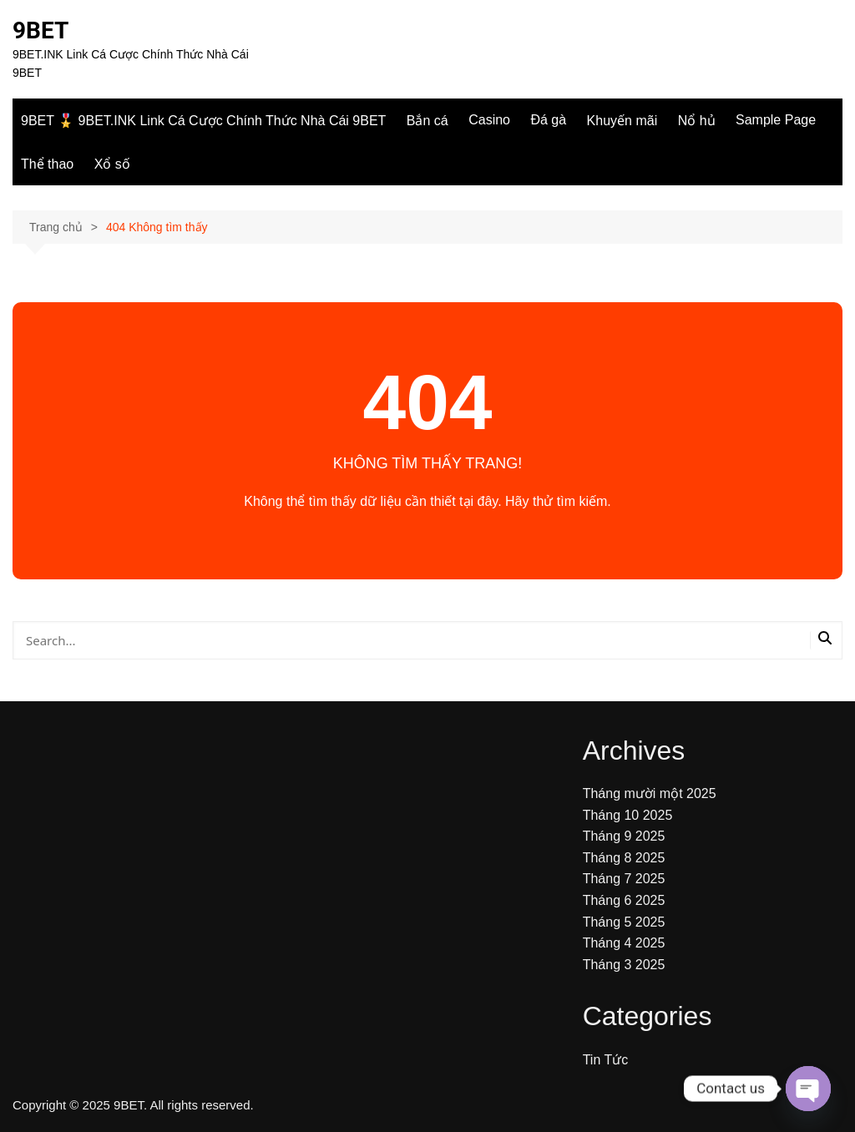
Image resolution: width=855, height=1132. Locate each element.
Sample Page (776, 120)
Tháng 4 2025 (624, 943)
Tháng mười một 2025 (649, 793)
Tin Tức (606, 1060)
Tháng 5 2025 (624, 922)
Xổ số (112, 164)
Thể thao (47, 164)
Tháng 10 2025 (628, 815)
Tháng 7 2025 (624, 879)
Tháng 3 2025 (624, 965)
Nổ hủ (697, 121)
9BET (40, 30)
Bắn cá (427, 121)
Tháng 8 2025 (624, 858)
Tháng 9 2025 (624, 836)
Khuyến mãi (622, 121)
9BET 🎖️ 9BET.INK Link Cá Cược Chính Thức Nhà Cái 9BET (203, 121)
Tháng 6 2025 (624, 900)
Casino (489, 120)
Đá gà (548, 120)
